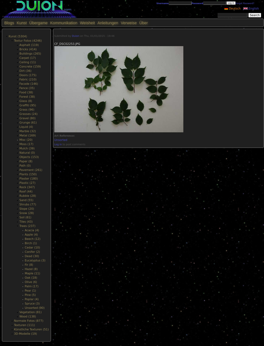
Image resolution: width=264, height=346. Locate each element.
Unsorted (60, 140)
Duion (75, 35)
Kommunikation (63, 23)
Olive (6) (31, 282)
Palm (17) (32, 286)
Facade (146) (28, 83)
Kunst (22, 23)
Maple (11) (32, 273)
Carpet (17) (27, 58)
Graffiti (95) (27, 105)
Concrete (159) (30, 66)
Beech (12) (33, 239)
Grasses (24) (28, 114)
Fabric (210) (28, 79)
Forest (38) (27, 96)
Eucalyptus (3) (35, 260)
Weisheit (87, 23)
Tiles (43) (26, 221)
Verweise (129, 23)
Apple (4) (31, 234)
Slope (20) (26, 208)
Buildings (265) (30, 53)
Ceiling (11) (27, 62)
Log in (58, 144)
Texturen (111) (24, 325)
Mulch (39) (27, 148)
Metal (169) (27, 135)
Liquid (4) (26, 127)
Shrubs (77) (27, 204)
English (251, 8)
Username (162, 3)
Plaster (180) (28, 178)
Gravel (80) (27, 118)
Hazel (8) (31, 269)
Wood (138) (27, 316)
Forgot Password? (245, 3)
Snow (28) (26, 213)
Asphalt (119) (29, 45)
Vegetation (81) (30, 312)
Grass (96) (26, 109)
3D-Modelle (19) (25, 333)
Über (143, 23)
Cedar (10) (32, 247)
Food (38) (26, 92)
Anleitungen (107, 23)
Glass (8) (25, 101)
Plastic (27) (27, 183)
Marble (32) (27, 131)
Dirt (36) (25, 71)
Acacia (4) (32, 230)
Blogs (9, 23)
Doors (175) (27, 75)
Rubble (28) (27, 196)
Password (197, 3)
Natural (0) (27, 152)
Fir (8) (29, 264)
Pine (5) (30, 295)
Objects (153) (29, 157)
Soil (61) (25, 217)
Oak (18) (31, 277)
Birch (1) (31, 243)
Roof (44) (26, 191)
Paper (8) (25, 161)
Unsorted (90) (35, 308)
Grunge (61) (28, 122)
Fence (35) (27, 88)
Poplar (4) (32, 299)
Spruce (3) (32, 303)
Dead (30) (32, 256)
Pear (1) (30, 290)
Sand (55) (26, 200)
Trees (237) (27, 226)
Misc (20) (25, 139)
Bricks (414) (28, 49)
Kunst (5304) (18, 36)
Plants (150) (28, 174)
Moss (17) (26, 144)
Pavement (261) (30, 170)
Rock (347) (27, 187)
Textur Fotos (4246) (28, 40)
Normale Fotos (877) (28, 320)
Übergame (38, 23)
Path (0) (25, 165)
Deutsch (232, 8)
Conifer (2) (32, 252)
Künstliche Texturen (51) (31, 329)
